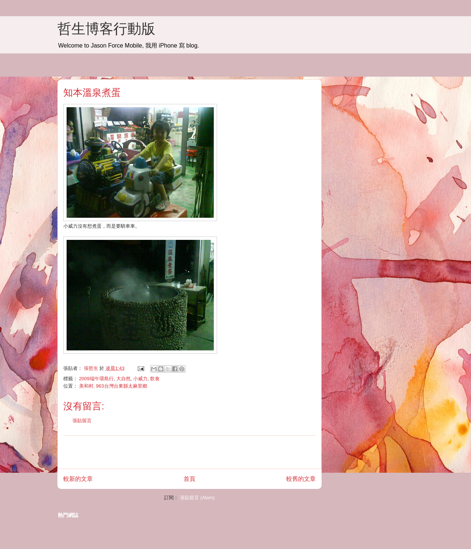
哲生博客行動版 (106, 28)
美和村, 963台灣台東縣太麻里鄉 (113, 386)
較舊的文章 (301, 479)
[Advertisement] (189, 452)
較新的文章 (78, 479)
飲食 (155, 378)
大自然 (123, 378)
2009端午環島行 (96, 378)
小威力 (140, 378)
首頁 (189, 479)
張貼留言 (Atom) (197, 497)
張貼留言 (82, 420)
